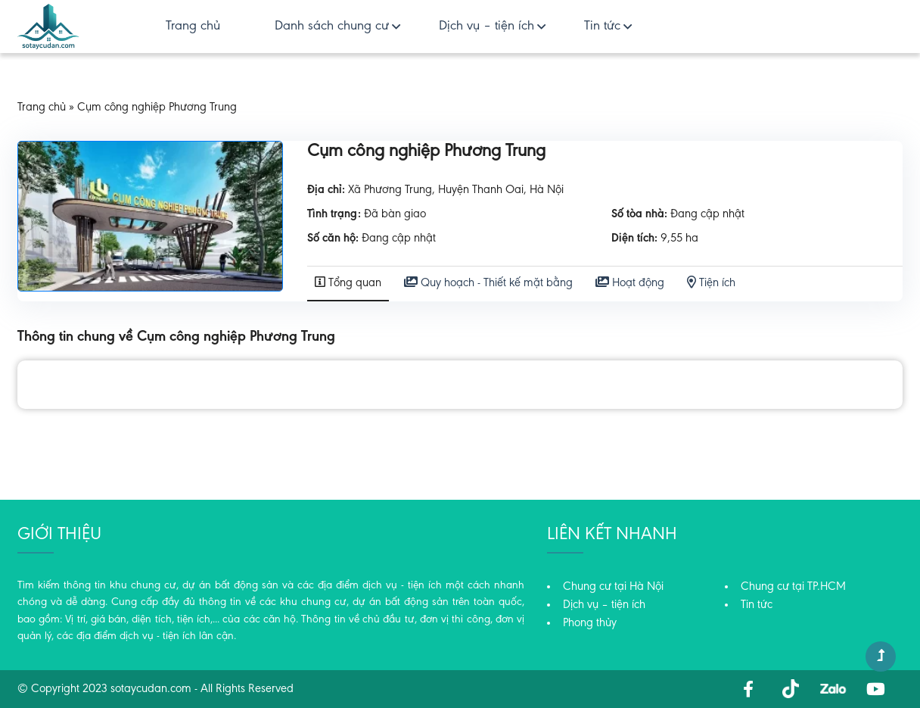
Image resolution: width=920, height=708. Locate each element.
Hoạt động (629, 282)
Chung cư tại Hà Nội (613, 587)
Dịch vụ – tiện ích (486, 26)
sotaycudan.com (150, 689)
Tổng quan (348, 282)
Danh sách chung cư (332, 26)
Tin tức (602, 26)
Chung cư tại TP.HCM (793, 587)
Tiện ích (711, 282)
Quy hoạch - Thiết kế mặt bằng (488, 282)
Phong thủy (590, 623)
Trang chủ (193, 26)
